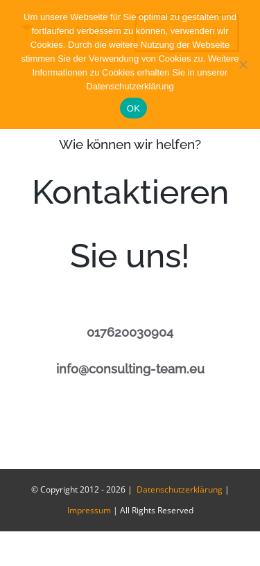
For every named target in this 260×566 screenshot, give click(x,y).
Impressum (89, 510)
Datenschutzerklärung (179, 489)
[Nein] (243, 64)
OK (133, 108)
